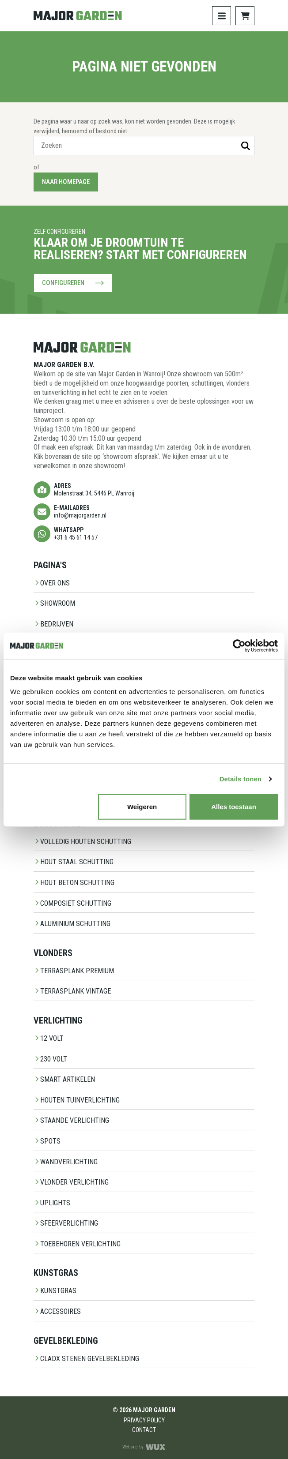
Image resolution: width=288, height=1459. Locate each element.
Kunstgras (55, 1290)
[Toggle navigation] (221, 15)
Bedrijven (53, 624)
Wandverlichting (66, 1162)
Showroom (54, 603)
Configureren (73, 283)
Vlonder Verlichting (71, 1182)
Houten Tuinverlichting (77, 1100)
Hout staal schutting (74, 862)
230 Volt (50, 1059)
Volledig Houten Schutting (82, 841)
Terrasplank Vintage (72, 991)
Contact (144, 1429)
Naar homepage (66, 182)
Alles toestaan (233, 806)
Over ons (52, 583)
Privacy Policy (144, 1420)
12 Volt (49, 1038)
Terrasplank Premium (74, 971)
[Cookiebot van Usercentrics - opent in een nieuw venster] (239, 645)
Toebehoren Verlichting (77, 1244)
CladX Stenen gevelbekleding (86, 1358)
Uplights (52, 1203)
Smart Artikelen (64, 1079)
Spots (47, 1141)
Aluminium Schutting (72, 923)
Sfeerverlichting (66, 1223)
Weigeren (142, 806)
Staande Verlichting (71, 1120)
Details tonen (240, 778)
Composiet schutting (72, 903)
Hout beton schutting (74, 882)
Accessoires (57, 1311)
